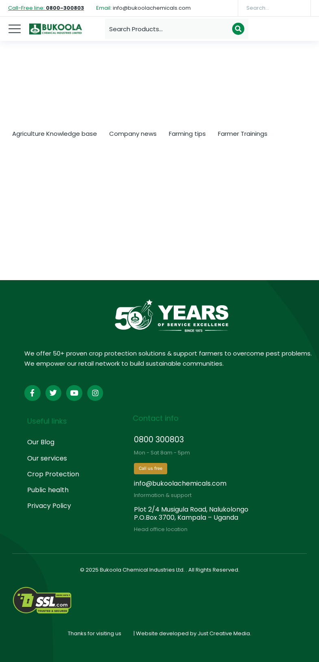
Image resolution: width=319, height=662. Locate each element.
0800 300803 (159, 439)
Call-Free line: (46, 8)
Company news (133, 133)
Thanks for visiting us (94, 633)
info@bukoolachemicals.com (180, 483)
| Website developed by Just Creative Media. (192, 633)
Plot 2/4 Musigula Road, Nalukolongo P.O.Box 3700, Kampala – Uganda (191, 513)
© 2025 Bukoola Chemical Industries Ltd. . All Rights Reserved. (159, 570)
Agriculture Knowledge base (54, 133)
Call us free (150, 468)
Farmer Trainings (242, 133)
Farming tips (187, 133)
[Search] (298, 8)
